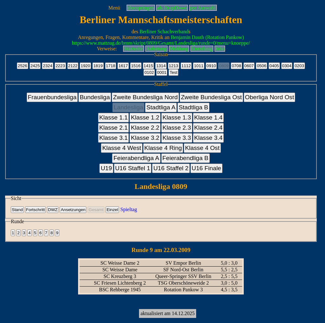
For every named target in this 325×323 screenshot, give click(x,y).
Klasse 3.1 (113, 137)
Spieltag (128, 209)
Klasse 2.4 (208, 127)
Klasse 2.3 (176, 127)
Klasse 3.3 (176, 137)
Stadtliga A (161, 107)
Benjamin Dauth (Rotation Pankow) (207, 37)
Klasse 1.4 (208, 117)
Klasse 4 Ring (163, 148)
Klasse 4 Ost (202, 148)
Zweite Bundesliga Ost (211, 97)
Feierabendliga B (185, 158)
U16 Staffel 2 (171, 168)
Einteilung (202, 48)
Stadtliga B (193, 107)
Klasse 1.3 (176, 117)
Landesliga (128, 107)
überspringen (141, 7)
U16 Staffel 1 (132, 168)
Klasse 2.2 (145, 127)
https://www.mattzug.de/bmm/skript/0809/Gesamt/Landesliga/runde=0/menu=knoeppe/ (161, 43)
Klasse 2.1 (113, 127)
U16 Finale (206, 168)
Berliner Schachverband (164, 31)
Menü (114, 7)
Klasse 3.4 (208, 137)
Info (220, 48)
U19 (106, 168)
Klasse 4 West (121, 148)
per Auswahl (203, 7)
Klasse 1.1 (113, 117)
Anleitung (156, 48)
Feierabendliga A (136, 158)
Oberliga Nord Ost (269, 97)
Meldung (179, 48)
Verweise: (107, 48)
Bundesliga (95, 97)
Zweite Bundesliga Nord (145, 97)
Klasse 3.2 (145, 137)
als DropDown (172, 7)
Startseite (133, 48)
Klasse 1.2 (145, 117)
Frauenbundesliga (52, 97)
